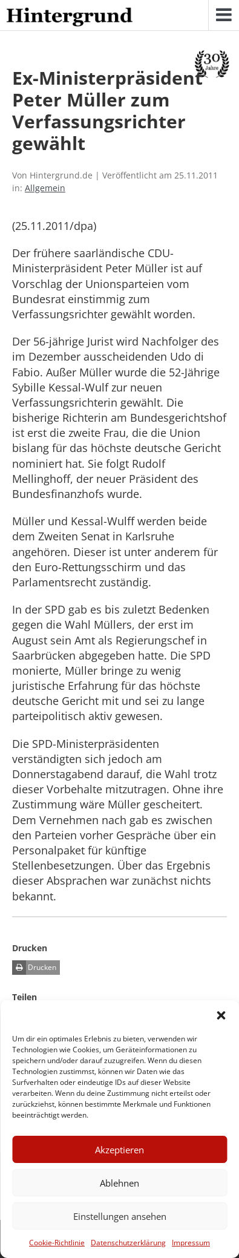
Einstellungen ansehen (119, 1216)
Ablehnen (119, 1183)
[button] (221, 1015)
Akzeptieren (119, 1150)
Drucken (34, 967)
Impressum (191, 1242)
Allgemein (45, 188)
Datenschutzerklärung (128, 1242)
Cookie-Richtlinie (57, 1242)
